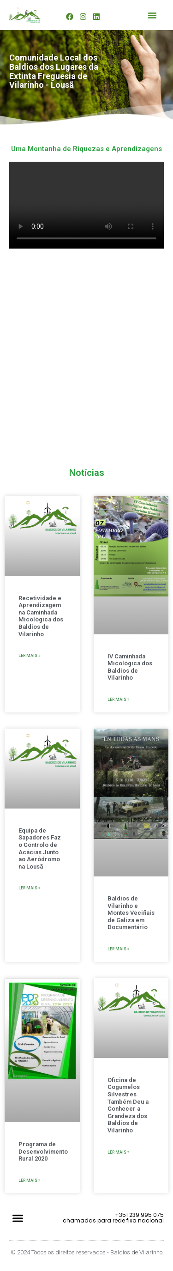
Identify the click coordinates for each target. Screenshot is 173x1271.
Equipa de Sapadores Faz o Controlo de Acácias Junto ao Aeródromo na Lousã (39, 848)
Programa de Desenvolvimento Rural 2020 (43, 1151)
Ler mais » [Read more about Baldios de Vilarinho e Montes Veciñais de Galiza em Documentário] (118, 949)
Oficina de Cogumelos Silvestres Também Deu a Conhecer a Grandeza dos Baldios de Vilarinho (128, 1105)
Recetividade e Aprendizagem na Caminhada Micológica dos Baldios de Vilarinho (40, 616)
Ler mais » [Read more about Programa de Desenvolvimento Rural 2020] (29, 1180)
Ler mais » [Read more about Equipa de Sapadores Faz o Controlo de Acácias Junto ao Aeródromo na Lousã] (29, 888)
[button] (152, 15)
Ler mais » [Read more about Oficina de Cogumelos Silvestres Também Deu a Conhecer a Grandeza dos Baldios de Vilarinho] (118, 1152)
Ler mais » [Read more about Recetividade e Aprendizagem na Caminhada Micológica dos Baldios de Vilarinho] (29, 655)
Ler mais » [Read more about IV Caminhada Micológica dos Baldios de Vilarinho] (118, 699)
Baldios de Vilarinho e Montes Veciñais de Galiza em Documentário (131, 912)
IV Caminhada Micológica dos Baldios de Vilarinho (129, 667)
